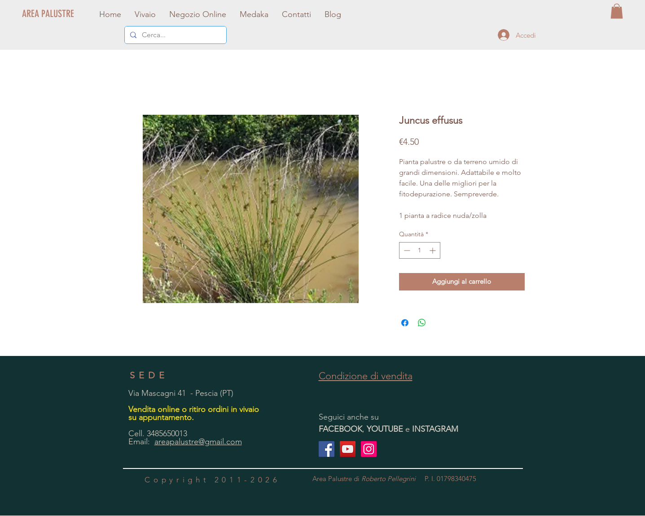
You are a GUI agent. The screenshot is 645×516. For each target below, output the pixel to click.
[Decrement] (406, 250)
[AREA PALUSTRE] (48, 14)
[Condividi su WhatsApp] (422, 322)
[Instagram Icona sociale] (369, 449)
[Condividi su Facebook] (404, 322)
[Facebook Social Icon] (326, 449)
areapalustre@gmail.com (198, 442)
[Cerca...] (174, 34)
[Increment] (433, 250)
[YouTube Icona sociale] (347, 449)
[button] (616, 11)
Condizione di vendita (365, 376)
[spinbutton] (420, 250)
